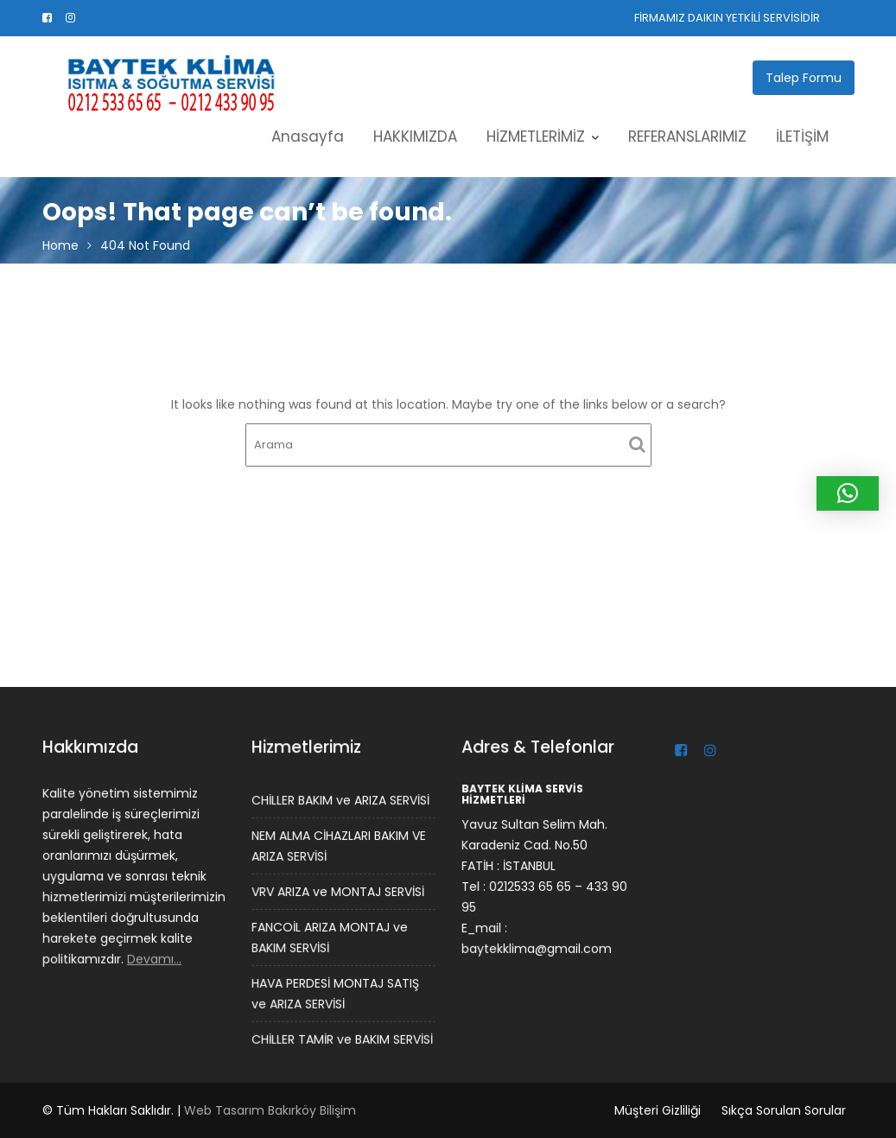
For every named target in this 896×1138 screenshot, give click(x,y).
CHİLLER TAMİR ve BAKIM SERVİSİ (341, 1037)
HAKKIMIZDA (415, 136)
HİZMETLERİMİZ (535, 136)
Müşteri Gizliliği (657, 1110)
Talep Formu (804, 77)
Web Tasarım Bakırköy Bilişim (270, 1110)
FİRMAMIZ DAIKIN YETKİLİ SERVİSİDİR (727, 18)
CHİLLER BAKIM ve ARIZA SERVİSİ (340, 801)
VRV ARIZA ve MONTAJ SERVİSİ (337, 891)
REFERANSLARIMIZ (687, 136)
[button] (848, 493)
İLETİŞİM (802, 136)
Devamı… (154, 957)
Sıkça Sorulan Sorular (783, 1110)
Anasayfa (307, 136)
